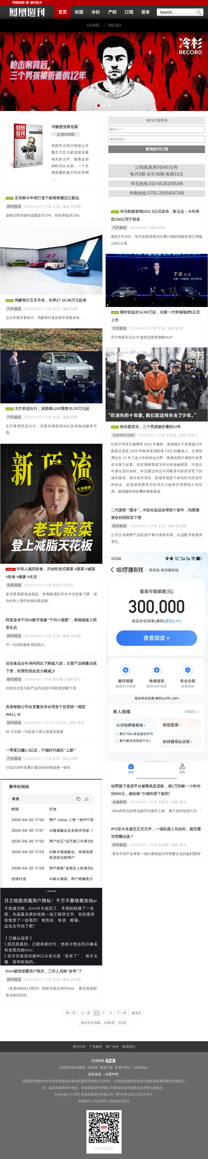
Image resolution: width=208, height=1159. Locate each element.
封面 (79, 12)
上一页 (85, 1013)
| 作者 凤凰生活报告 (58, 585)
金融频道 (119, 802)
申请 (109, 1061)
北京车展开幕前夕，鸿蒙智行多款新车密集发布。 (44, 318)
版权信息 (94, 1074)
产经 (112, 12)
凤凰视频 (14, 585)
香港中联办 (123, 1067)
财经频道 (14, 206)
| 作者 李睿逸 (166, 435)
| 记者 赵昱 (52, 309)
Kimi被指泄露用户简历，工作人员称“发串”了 (44, 971)
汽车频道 (119, 228)
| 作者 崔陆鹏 (53, 679)
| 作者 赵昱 (52, 758)
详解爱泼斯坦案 (64, 127)
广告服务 (95, 1047)
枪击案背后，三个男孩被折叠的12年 (150, 427)
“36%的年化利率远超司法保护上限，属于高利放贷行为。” (156, 811)
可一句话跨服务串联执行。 (27, 645)
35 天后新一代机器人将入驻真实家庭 (34, 732)
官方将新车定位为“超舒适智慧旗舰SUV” (142, 337)
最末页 (136, 1013)
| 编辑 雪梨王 (187, 435)
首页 (62, 12)
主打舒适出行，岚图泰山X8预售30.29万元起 (52, 408)
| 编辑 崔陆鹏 (71, 206)
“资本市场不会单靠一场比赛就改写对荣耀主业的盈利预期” (156, 854)
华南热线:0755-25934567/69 (156, 193)
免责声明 (111, 1074)
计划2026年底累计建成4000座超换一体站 (38, 767)
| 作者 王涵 (52, 206)
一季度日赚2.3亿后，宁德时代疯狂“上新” (40, 750)
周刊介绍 (79, 1047)
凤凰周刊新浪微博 (72, 1067)
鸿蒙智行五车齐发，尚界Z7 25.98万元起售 (50, 300)
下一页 (121, 1013)
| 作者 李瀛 (52, 417)
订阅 (129, 12)
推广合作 (112, 1047)
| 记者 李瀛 (157, 328)
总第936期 (65, 134)
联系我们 (128, 1047)
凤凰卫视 (106, 1067)
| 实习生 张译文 (55, 723)
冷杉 (95, 12)
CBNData (140, 1067)
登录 (145, 12)
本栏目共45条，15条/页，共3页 (103, 1023)
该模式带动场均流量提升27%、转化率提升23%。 (44, 215)
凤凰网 (93, 1067)
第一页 (71, 1013)
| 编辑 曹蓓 (178, 802)
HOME (93, 25)
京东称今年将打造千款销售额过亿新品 (47, 198)
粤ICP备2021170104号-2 (134, 1094)
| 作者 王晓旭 (159, 802)
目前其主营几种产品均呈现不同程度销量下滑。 (43, 688)
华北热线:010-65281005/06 (157, 183)
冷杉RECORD (123, 435)
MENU (114, 25)
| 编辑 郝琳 (156, 228)
